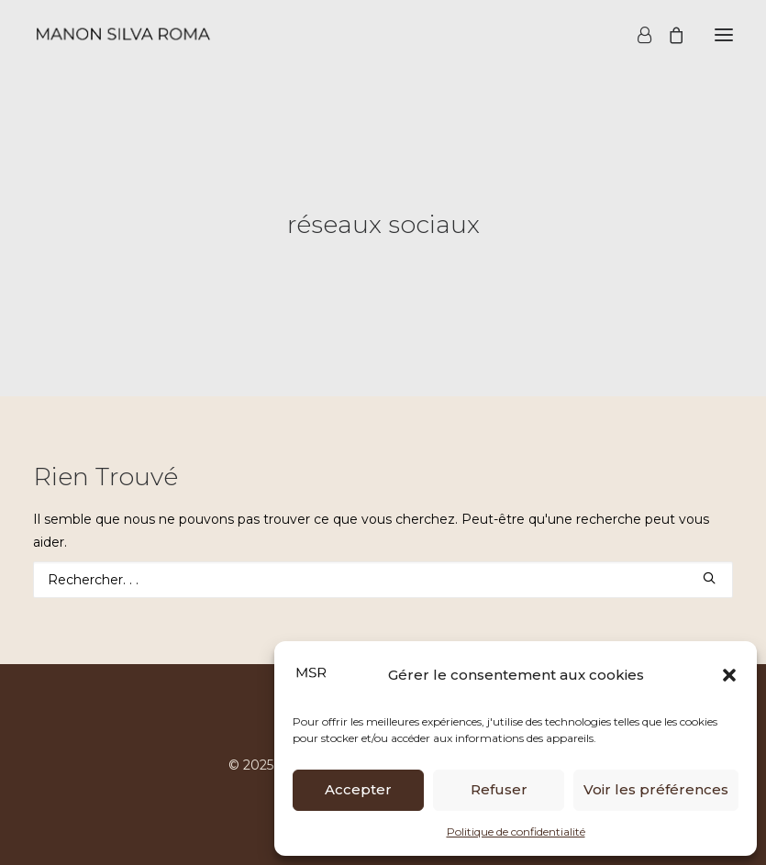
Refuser (499, 789)
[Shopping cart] (667, 35)
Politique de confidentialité (516, 831)
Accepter (358, 789)
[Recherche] (383, 579)
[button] (729, 675)
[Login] (636, 35)
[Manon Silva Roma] (122, 35)
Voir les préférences (655, 789)
